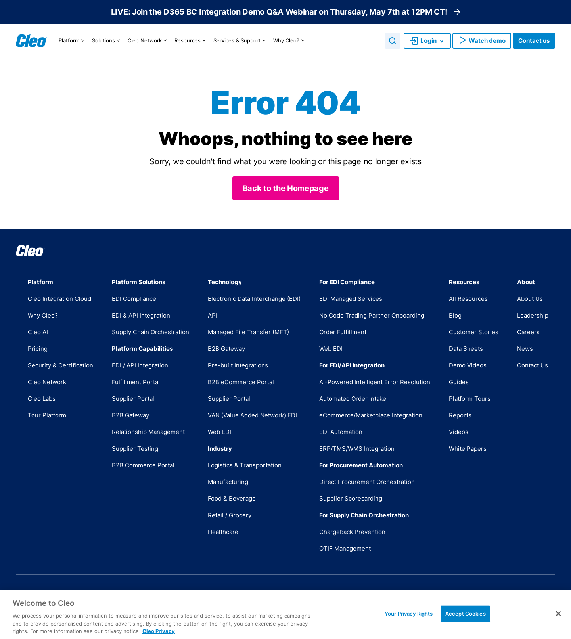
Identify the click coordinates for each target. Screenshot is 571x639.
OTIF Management (345, 548)
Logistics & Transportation (245, 465)
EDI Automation (340, 432)
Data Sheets (466, 348)
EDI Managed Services (350, 298)
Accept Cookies (465, 622)
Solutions (107, 40)
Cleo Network (148, 40)
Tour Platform (47, 415)
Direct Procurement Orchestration (367, 482)
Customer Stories (473, 332)
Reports (460, 415)
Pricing (38, 348)
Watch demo (482, 41)
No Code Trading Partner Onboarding (371, 315)
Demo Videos (468, 365)
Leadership (532, 315)
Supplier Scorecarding (350, 498)
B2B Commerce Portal (143, 465)
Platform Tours (470, 398)
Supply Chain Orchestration (150, 332)
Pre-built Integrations (238, 365)
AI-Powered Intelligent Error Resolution (374, 382)
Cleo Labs (42, 398)
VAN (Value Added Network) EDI (252, 415)
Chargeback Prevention (352, 532)
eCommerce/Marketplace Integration (370, 415)
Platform (72, 40)
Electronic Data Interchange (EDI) (254, 298)
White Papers (468, 448)
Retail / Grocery (229, 515)
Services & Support (240, 40)
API (212, 315)
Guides (459, 382)
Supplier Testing (135, 448)
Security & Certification (60, 365)
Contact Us (532, 365)
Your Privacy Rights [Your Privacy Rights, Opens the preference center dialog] (409, 622)
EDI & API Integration (141, 315)
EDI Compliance (134, 298)
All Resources (468, 298)
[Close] (558, 622)
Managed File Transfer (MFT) (248, 332)
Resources (191, 40)
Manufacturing (228, 482)
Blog (455, 315)
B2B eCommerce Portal (241, 382)
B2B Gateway (130, 415)
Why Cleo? (290, 40)
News (525, 348)
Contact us (534, 40)
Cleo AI (38, 332)
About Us (530, 298)
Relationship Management (148, 432)
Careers (528, 332)
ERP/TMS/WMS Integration (357, 448)
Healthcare (223, 532)
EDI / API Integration (140, 365)
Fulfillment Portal (136, 382)
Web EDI (219, 432)
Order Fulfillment (342, 332)
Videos (458, 432)
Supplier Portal (133, 398)
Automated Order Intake (352, 398)
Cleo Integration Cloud (59, 298)
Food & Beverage (232, 498)
